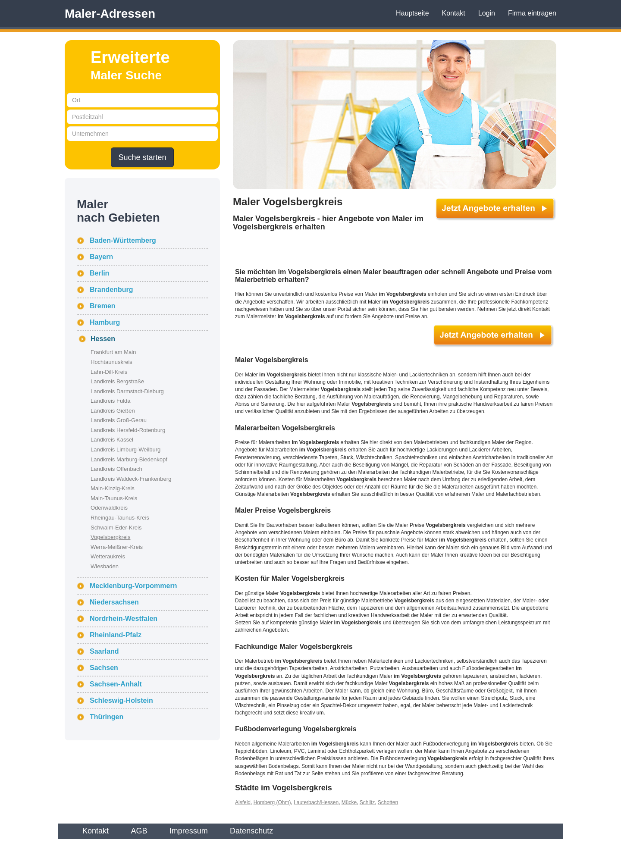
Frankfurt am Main (113, 352)
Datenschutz (251, 831)
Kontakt (453, 13)
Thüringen (106, 716)
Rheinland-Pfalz (115, 635)
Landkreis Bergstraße (117, 381)
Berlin (99, 273)
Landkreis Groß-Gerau (119, 420)
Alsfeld (243, 802)
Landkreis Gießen (113, 410)
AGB (139, 831)
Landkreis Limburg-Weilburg (125, 449)
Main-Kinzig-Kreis (113, 488)
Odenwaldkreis (109, 507)
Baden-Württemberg (123, 240)
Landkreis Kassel (112, 439)
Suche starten (142, 157)
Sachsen (104, 667)
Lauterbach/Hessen (316, 802)
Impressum (188, 831)
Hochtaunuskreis (111, 362)
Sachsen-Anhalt (116, 684)
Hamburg (105, 322)
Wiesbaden (105, 566)
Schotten (388, 802)
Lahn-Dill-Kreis (109, 372)
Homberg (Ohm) (272, 802)
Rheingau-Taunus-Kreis (120, 517)
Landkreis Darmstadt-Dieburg (127, 391)
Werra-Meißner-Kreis (117, 547)
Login (486, 13)
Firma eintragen (532, 13)
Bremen (103, 306)
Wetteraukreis (108, 556)
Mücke (349, 802)
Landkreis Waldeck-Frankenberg (131, 479)
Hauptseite (412, 13)
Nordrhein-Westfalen (123, 618)
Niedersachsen (114, 602)
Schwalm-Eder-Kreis (116, 527)
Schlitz (367, 802)
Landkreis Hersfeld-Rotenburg (128, 430)
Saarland (104, 651)
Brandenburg (111, 289)
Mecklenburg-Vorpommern (133, 585)
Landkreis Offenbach (116, 469)
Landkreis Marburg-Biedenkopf (129, 459)
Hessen (103, 338)
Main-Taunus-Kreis (114, 498)
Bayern (101, 256)
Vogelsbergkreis (111, 537)
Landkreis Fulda (111, 401)
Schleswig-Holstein (121, 700)
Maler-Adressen (110, 13)
